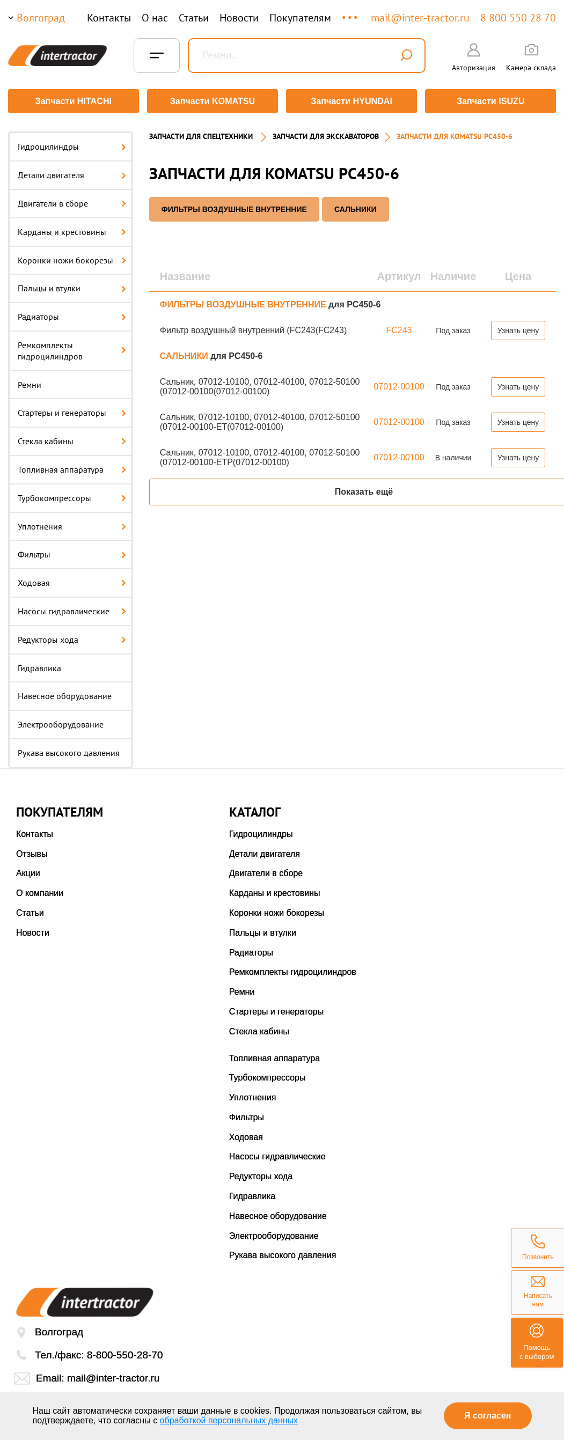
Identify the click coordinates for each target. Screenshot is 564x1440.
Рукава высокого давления (69, 750)
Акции (28, 871)
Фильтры (72, 552)
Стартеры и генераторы (72, 410)
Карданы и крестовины (72, 229)
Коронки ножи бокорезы (72, 257)
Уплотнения (72, 523)
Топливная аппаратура (72, 467)
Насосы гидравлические (72, 609)
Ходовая (72, 580)
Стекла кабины (72, 439)
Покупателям (300, 18)
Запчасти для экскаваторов (326, 134)
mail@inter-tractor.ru (420, 18)
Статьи (194, 18)
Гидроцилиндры (72, 144)
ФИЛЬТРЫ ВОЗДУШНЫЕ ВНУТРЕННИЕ (234, 206)
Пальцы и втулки (72, 286)
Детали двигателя (72, 172)
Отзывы (32, 851)
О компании (39, 890)
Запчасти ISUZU (492, 101)
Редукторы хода (72, 636)
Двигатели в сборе (72, 201)
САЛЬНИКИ (355, 206)
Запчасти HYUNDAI (352, 101)
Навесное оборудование (65, 693)
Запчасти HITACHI (72, 101)
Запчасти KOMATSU (212, 101)
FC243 (399, 327)
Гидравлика (39, 665)
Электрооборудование (61, 722)
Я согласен (487, 1415)
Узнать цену (518, 328)
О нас (155, 18)
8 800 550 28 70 (518, 18)
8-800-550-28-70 (125, 1352)
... (351, 12)
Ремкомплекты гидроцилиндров (72, 348)
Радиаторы (72, 314)
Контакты (109, 18)
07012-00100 (398, 383)
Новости (239, 18)
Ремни (29, 382)
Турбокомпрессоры (72, 495)
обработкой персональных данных (229, 1420)
